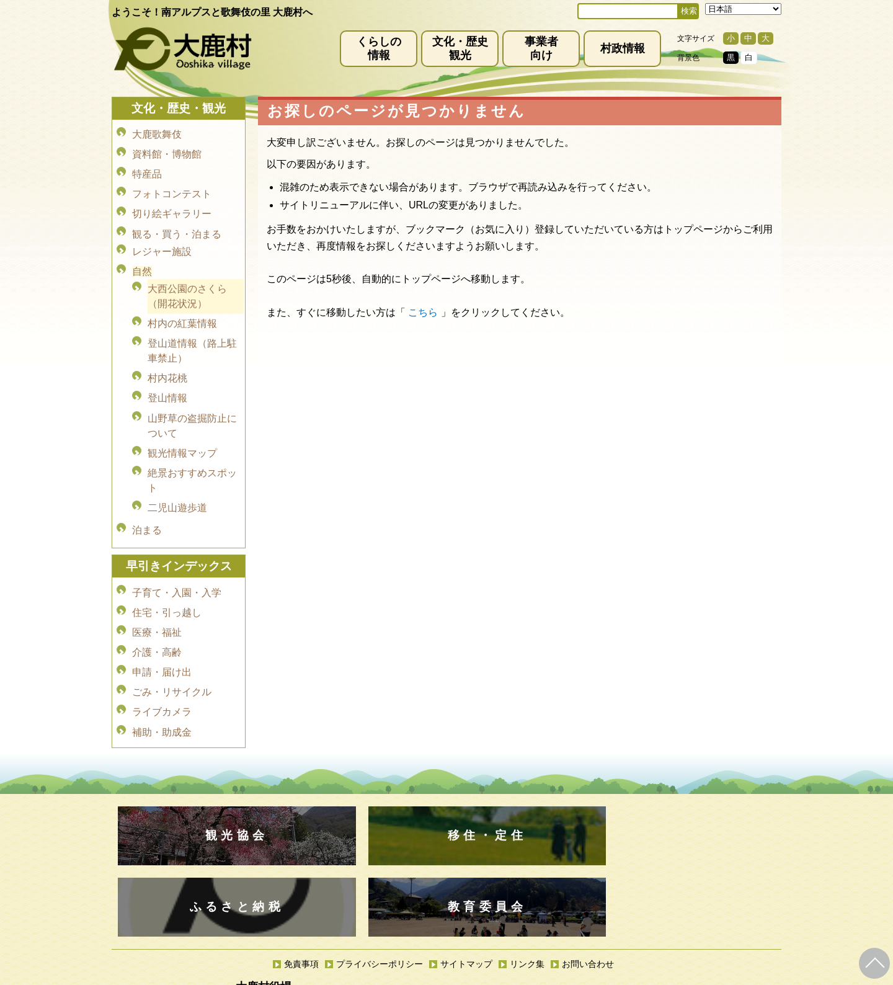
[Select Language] (743, 9)
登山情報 (167, 368)
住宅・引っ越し (167, 562)
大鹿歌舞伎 (157, 133)
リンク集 (527, 826)
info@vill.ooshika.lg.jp (379, 871)
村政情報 (622, 48)
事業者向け (541, 48)
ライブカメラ (162, 649)
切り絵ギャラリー (171, 202)
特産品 (147, 168)
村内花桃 (167, 351)
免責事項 (301, 826)
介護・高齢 (157, 597)
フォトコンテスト (171, 185)
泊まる (147, 486)
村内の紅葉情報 (182, 301)
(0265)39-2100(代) (486, 908)
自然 (142, 253)
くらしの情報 (379, 48)
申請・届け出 (162, 614)
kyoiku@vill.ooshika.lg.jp (391, 918)
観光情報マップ (182, 418)
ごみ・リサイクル (171, 631)
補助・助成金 (162, 666)
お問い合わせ (588, 826)
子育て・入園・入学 (176, 545)
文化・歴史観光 (460, 48)
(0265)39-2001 (461, 861)
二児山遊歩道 (177, 468)
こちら (423, 312)
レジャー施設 (162, 236)
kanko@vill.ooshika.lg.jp (576, 871)
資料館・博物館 (167, 150)
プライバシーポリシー (379, 826)
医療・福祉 (157, 579)
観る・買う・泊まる (176, 220)
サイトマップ (466, 826)
